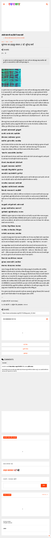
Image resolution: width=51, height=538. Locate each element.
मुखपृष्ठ (4, 528)
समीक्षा (11, 41)
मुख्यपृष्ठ (25, 353)
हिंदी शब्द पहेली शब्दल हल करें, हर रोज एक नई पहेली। (15, 38)
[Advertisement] (25, 19)
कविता (7, 41)
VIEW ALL (45, 494)
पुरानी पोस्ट (25, 349)
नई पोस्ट (25, 344)
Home (3, 41)
